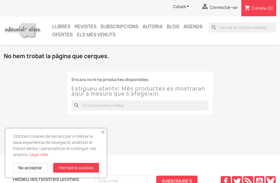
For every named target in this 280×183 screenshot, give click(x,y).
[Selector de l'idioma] (182, 7)
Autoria (153, 26)
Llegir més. (39, 154)
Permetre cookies (76, 168)
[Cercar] (242, 27)
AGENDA (193, 26)
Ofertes (62, 35)
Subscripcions (119, 26)
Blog (173, 26)
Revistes (85, 26)
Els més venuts (96, 35)
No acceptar (30, 168)
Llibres (61, 26)
